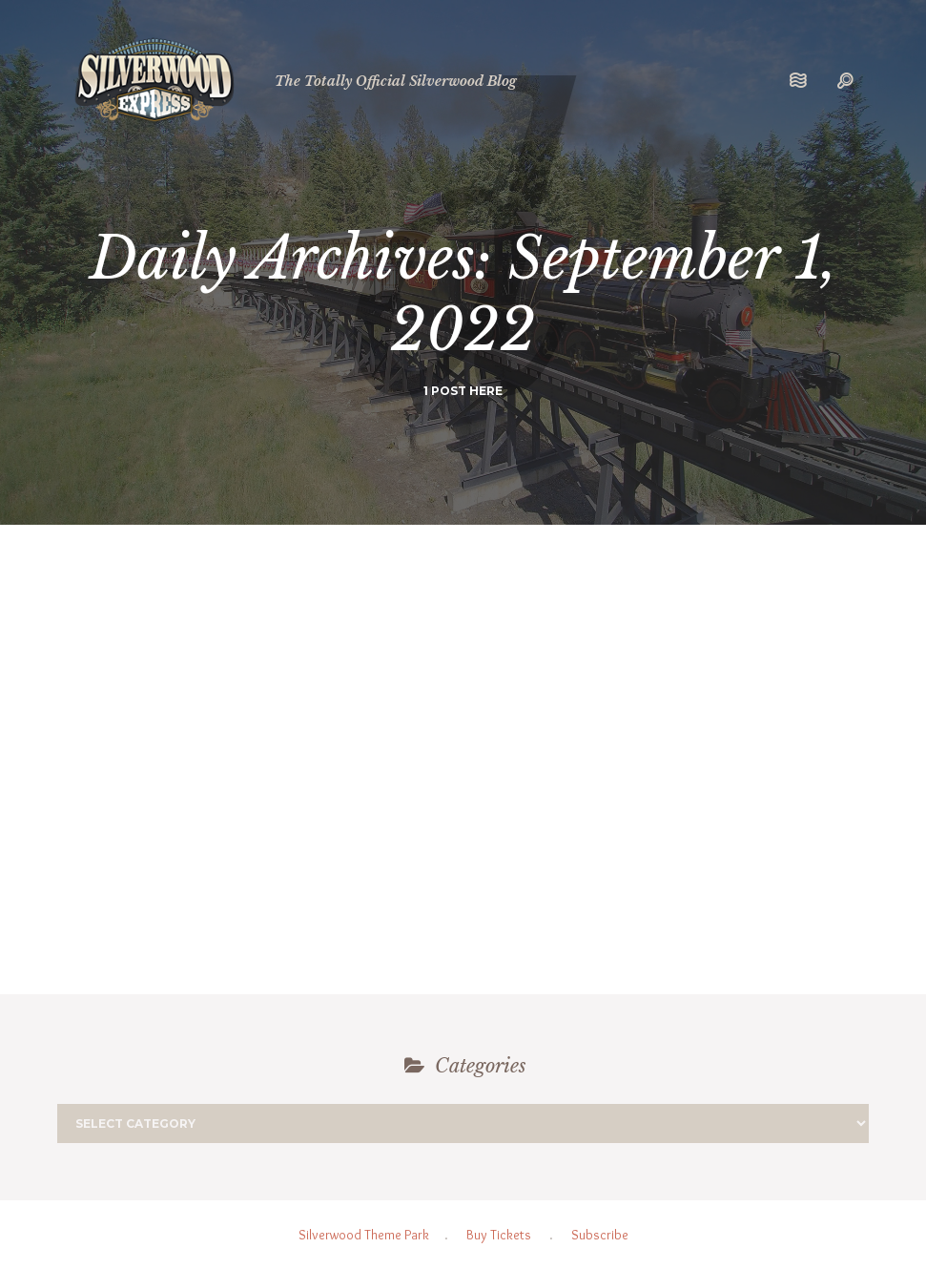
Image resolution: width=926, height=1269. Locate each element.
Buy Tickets (498, 1234)
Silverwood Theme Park (363, 1234)
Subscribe (599, 1234)
